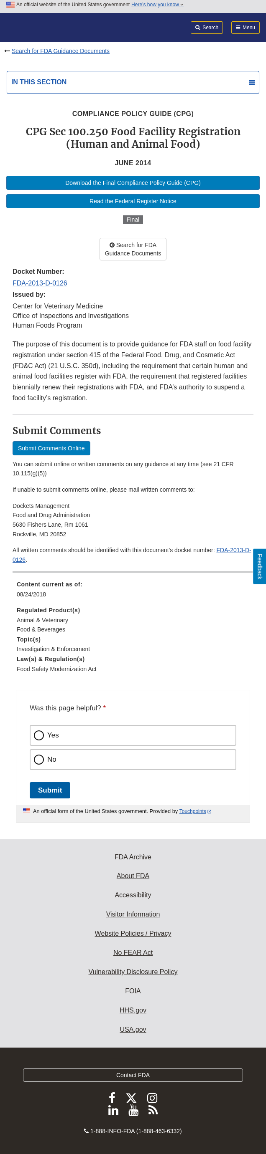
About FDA (133, 875)
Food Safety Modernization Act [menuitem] (57, 669)
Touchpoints (192, 811)
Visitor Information (133, 914)
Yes (53, 735)
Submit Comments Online (51, 448)
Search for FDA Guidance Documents (61, 51)
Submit (50, 790)
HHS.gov (133, 1010)
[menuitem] (133, 592)
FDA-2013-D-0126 (40, 283)
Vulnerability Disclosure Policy (133, 971)
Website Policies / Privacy (133, 933)
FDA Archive (133, 857)
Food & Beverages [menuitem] (41, 629)
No (51, 759)
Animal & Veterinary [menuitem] (42, 620)
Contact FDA (133, 1075)
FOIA (133, 991)
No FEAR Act (133, 952)
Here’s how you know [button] (157, 5)
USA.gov (133, 1029)
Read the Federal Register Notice (133, 201)
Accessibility (133, 895)
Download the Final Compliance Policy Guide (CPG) (133, 182)
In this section (38, 82)
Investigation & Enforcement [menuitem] (53, 649)
